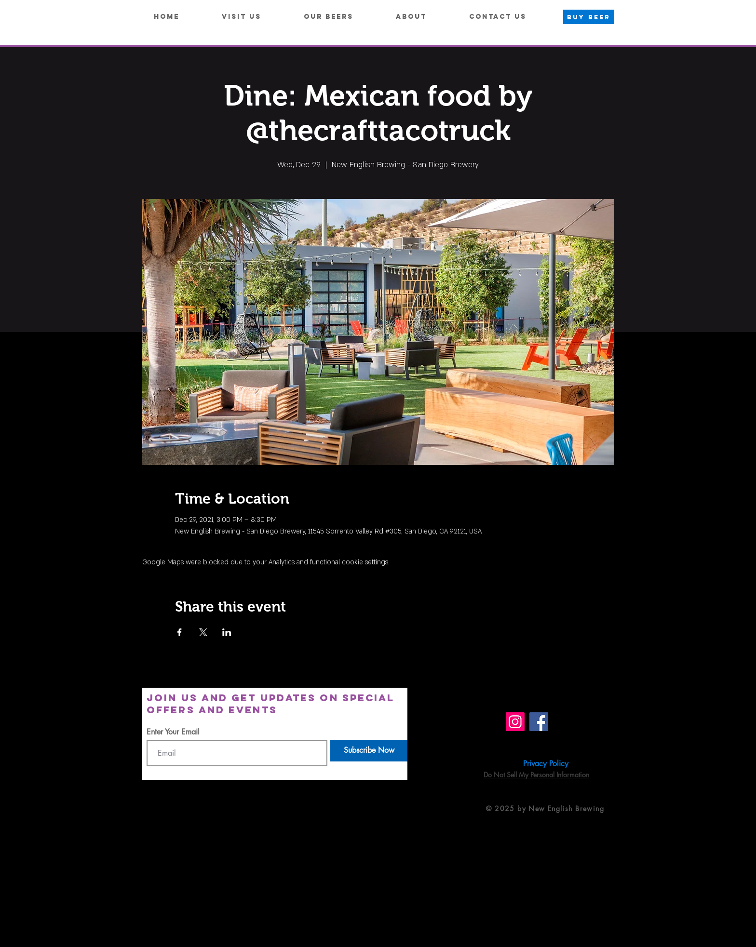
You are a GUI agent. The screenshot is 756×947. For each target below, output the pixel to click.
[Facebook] (538, 721)
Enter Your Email (173, 732)
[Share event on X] (203, 632)
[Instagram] (515, 721)
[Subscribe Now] (368, 750)
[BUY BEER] (588, 17)
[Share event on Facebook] (179, 632)
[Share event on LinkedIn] (226, 632)
